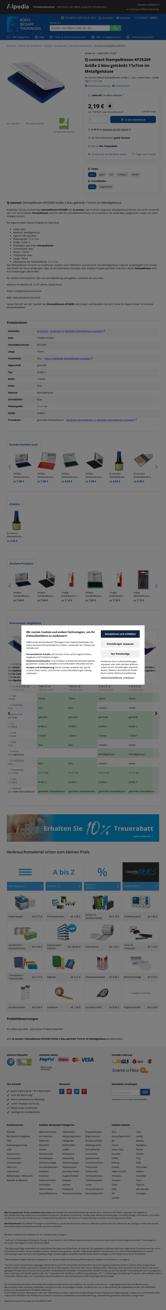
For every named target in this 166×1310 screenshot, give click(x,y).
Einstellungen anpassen (120, 643)
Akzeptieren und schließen (120, 633)
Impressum (128, 677)
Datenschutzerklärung (111, 677)
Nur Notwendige (120, 653)
